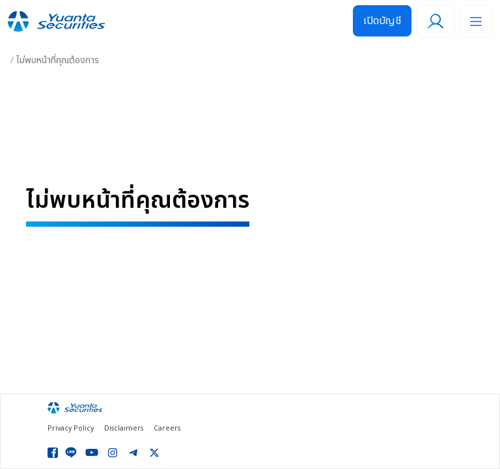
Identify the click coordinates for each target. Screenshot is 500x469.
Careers (167, 429)
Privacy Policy (71, 429)
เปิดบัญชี (382, 21)
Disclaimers (123, 429)
